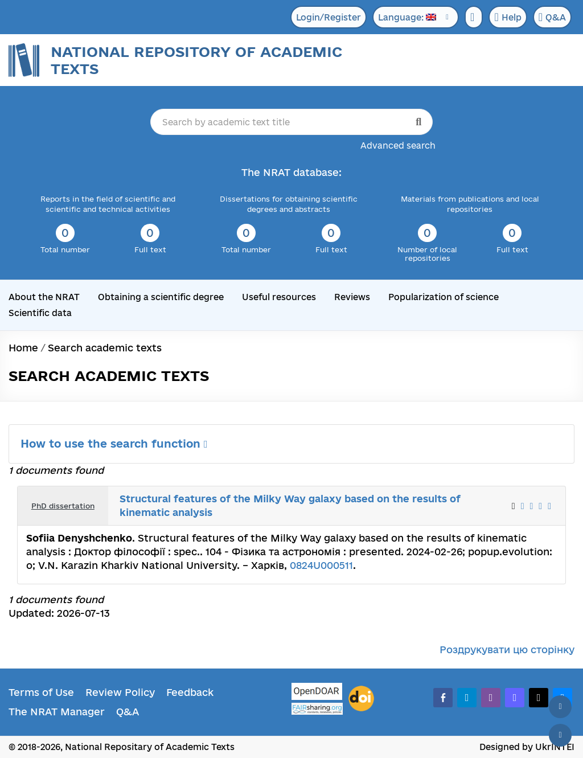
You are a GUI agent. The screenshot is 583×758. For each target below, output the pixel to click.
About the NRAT (44, 297)
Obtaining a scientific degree (161, 297)
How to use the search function (114, 443)
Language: (407, 17)
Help (507, 17)
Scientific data (40, 313)
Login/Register (328, 17)
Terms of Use (41, 692)
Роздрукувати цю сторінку (507, 649)
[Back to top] (560, 706)
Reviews (352, 297)
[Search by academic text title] (291, 122)
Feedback (190, 692)
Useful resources (279, 297)
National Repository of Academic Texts (196, 60)
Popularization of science (443, 297)
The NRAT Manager (57, 711)
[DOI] (361, 699)
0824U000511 (321, 565)
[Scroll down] (560, 735)
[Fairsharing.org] (317, 709)
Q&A (552, 17)
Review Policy (120, 692)
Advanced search (398, 145)
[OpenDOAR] (317, 693)
